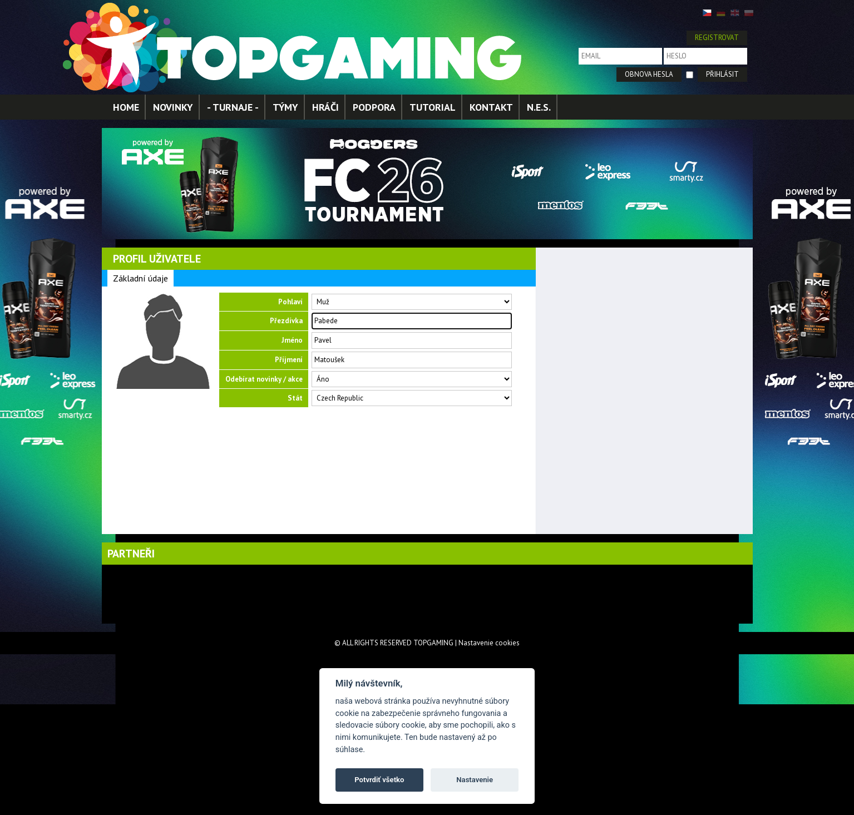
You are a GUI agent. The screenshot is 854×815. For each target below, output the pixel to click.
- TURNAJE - (233, 107)
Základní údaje (140, 278)
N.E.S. (539, 107)
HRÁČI (325, 107)
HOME (126, 107)
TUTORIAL (432, 107)
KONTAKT (491, 107)
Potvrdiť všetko (379, 780)
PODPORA (374, 107)
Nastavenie (474, 780)
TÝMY (285, 107)
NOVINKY (173, 107)
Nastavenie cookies (489, 643)
